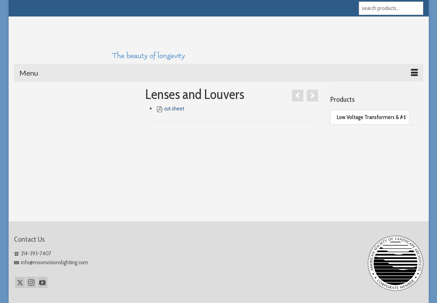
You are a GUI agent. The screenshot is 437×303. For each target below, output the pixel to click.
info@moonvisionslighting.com (51, 262)
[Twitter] (20, 282)
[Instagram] (31, 282)
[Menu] (218, 73)
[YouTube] (42, 282)
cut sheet (174, 108)
